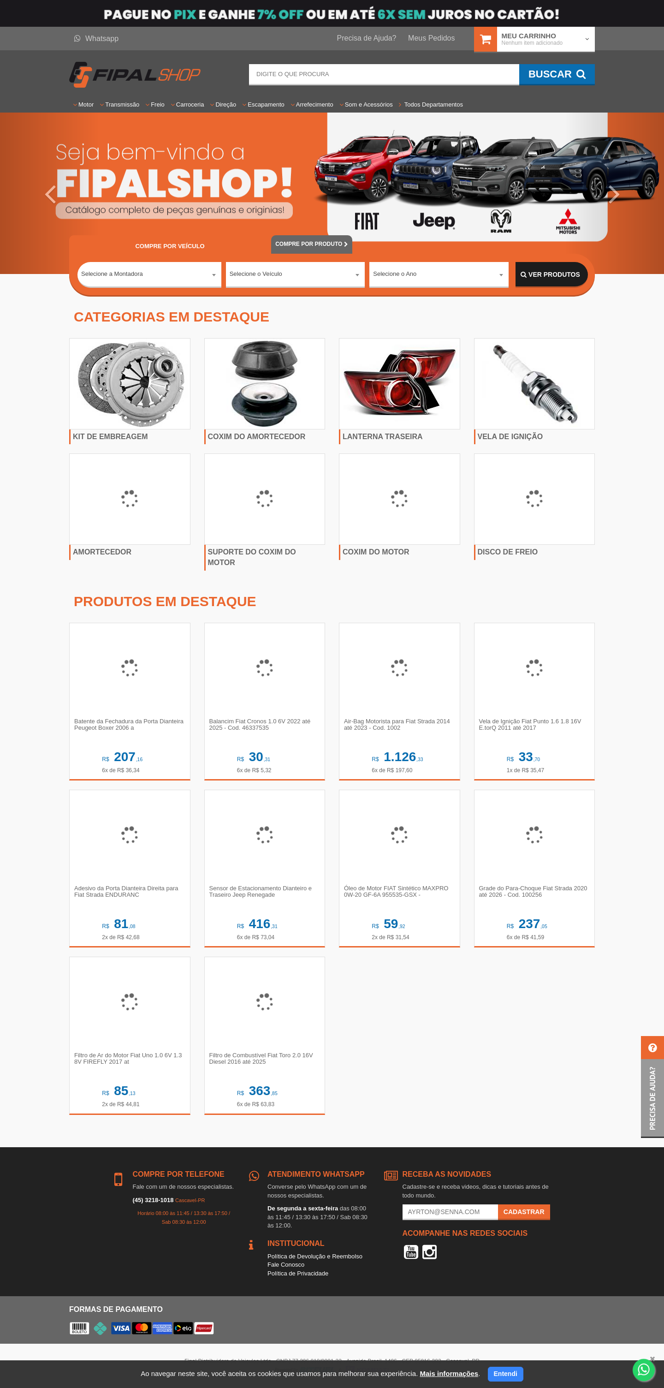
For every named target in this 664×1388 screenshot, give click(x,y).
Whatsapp (96, 38)
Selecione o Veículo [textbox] (256, 274)
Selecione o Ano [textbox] (394, 274)
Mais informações (449, 1373)
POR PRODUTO (311, 244)
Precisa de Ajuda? (367, 38)
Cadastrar (524, 1211)
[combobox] (149, 275)
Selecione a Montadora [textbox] (112, 274)
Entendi (505, 1373)
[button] (50, 193)
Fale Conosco (285, 1264)
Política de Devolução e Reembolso (314, 1256)
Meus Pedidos (431, 38)
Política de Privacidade (297, 1273)
